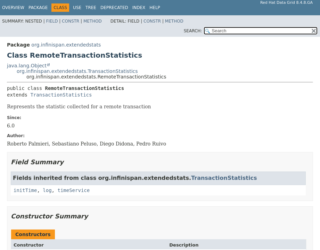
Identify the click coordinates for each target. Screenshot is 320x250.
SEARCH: (193, 30)
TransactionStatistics (61, 95)
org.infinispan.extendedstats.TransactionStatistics (77, 71)
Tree (90, 7)
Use (77, 7)
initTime (25, 190)
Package (38, 7)
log (47, 190)
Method (92, 21)
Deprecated (114, 7)
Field (52, 21)
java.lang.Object (27, 65)
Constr (70, 21)
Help (154, 7)
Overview (13, 7)
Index (139, 7)
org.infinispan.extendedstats (66, 45)
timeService (73, 190)
